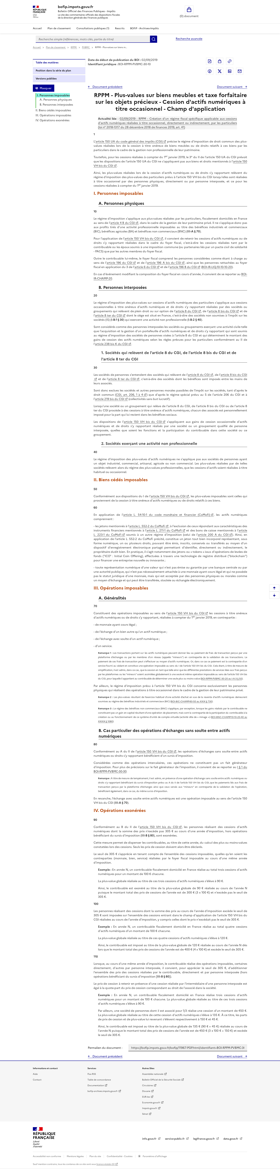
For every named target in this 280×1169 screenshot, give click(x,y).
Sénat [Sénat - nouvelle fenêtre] (145, 1114)
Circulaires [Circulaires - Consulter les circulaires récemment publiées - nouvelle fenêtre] (147, 1085)
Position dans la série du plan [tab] (53, 70)
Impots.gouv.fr (149, 1108)
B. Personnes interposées (56, 104)
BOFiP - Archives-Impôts (144, 28)
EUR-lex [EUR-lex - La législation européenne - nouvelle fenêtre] (146, 1096)
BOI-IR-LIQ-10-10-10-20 (217, 267)
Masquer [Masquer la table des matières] (45, 88)
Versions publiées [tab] (46, 78)
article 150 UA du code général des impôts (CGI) (129, 141)
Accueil (37, 28)
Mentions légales (75, 1156)
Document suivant (230, 87)
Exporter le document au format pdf (209, 61)
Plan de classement (56, 47)
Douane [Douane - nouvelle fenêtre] (146, 1091)
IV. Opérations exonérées (52, 120)
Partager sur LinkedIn (229, 71)
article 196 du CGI (119, 263)
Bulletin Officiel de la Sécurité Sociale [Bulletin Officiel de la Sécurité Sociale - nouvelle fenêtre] (161, 1079)
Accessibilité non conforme (47, 1156)
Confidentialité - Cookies (120, 1156)
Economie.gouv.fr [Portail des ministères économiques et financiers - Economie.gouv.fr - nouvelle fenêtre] (151, 1102)
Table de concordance (99, 1079)
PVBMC (86, 47)
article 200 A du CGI (213, 534)
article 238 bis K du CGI (111, 344)
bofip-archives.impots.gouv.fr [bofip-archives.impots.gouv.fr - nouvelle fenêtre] (103, 1091)
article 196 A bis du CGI (164, 263)
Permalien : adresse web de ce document (229, 61)
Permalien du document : (105, 1048)
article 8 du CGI (187, 311)
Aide (35, 1074)
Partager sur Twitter (219, 71)
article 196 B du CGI (183, 267)
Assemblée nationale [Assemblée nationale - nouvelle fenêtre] (152, 1074)
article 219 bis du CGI (109, 399)
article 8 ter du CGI (108, 315)
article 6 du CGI (145, 267)
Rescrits (119, 28)
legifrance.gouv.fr (204, 1139)
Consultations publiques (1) (92, 28)
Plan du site (95, 1156)
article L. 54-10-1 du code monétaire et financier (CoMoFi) (166, 515)
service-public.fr (175, 1139)
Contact (37, 1079)
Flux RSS (92, 1074)
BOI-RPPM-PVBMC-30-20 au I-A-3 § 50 (221, 678)
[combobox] (93, 39)
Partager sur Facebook (209, 71)
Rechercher (153, 39)
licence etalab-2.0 (105, 1164)
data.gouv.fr (231, 1139)
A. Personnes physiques (56, 99)
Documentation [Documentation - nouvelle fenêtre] (96, 1085)
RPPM (74, 47)
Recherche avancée (189, 39)
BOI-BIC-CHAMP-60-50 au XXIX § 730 (191, 701)
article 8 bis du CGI (222, 311)
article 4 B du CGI (122, 223)
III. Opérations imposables (53, 115)
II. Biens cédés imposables (53, 110)
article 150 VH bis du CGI (142, 238)
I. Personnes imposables (53, 95)
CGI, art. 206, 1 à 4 (129, 395)
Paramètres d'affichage (154, 1156)
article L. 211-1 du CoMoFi (164, 530)
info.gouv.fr (149, 1139)
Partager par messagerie (239, 71)
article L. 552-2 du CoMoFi (147, 526)
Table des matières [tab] (47, 62)
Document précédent (107, 87)
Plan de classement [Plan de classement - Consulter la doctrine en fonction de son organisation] (59, 28)
